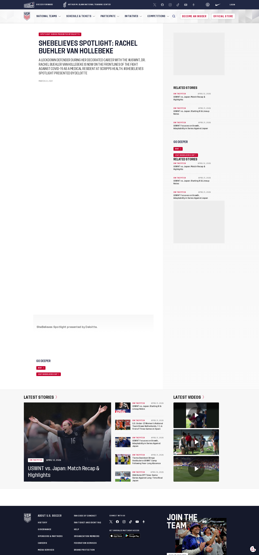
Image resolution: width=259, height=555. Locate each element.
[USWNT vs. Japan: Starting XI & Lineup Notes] (123, 407)
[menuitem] (48, 16)
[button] (174, 16)
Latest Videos (188, 397)
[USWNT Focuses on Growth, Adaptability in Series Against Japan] (123, 442)
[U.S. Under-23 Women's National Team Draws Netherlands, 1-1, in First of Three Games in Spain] (123, 425)
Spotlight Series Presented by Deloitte (60, 34)
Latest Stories (40, 397)
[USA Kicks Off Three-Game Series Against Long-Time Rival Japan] (123, 476)
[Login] (232, 5)
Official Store (223, 16)
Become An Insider (194, 16)
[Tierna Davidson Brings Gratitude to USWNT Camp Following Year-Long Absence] (123, 459)
